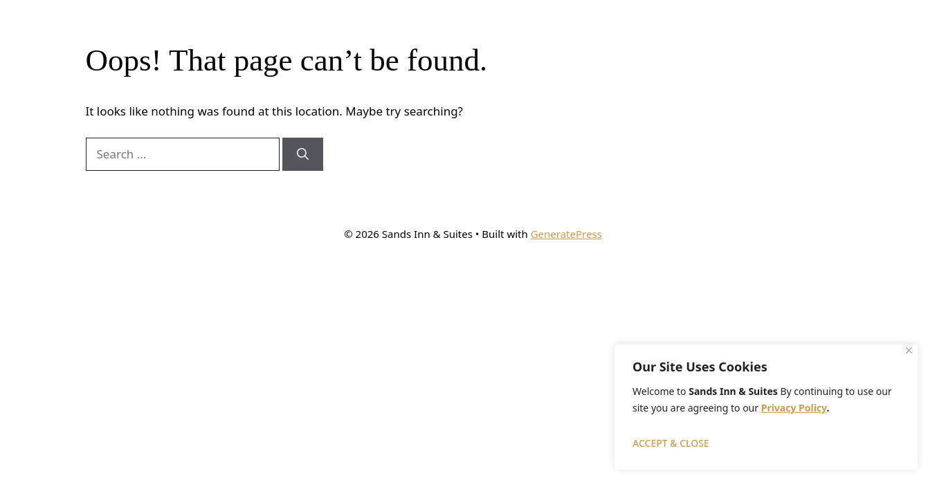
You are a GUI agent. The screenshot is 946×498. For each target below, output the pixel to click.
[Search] (302, 154)
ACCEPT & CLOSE (671, 443)
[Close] (909, 350)
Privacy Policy (794, 407)
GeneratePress (566, 234)
